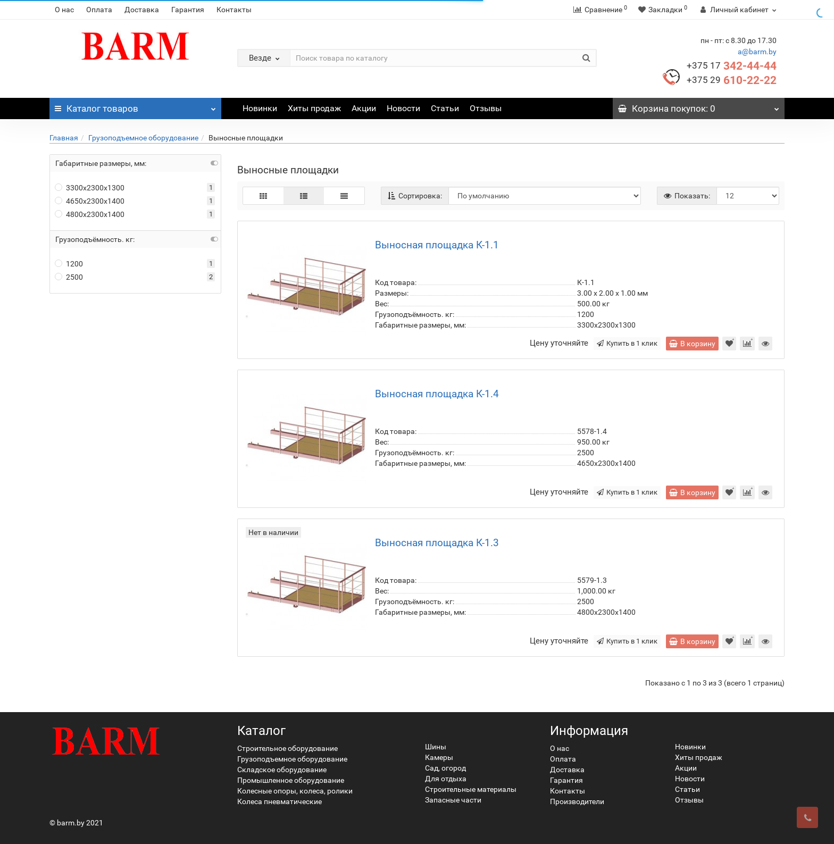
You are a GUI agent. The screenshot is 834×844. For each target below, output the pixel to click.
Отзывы (486, 108)
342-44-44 (732, 66)
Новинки (260, 108)
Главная (63, 137)
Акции (364, 108)
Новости (403, 108)
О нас (64, 9)
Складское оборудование (282, 769)
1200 (69, 264)
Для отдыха (445, 778)
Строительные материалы (470, 789)
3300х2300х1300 (89, 187)
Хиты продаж (314, 108)
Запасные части (453, 800)
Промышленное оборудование (290, 780)
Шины (435, 746)
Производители (577, 801)
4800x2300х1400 (89, 214)
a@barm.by (757, 51)
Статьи (445, 108)
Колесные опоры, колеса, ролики (295, 791)
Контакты (234, 9)
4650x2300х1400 (89, 201)
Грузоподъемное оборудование (143, 137)
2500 (69, 277)
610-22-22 (732, 80)
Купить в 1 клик (627, 343)
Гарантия (187, 9)
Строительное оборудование (287, 748)
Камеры (439, 757)
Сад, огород (445, 768)
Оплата (99, 9)
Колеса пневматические (279, 801)
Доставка (141, 9)
